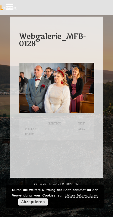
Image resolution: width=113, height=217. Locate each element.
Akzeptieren (33, 202)
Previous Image (31, 131)
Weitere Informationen (81, 195)
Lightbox (54, 123)
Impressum (69, 184)
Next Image (82, 126)
